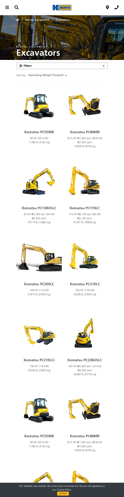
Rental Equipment (37, 19)
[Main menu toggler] (7, 7)
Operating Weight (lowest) (46, 75)
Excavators (63, 19)
